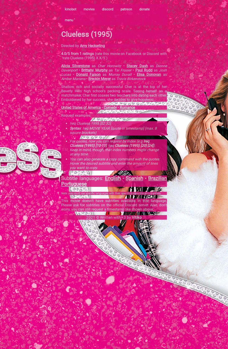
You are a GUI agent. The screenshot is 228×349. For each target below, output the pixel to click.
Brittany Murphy (94, 70)
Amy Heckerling (92, 46)
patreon (126, 9)
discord (107, 9)
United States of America (81, 107)
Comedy (110, 107)
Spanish (134, 178)
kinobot (70, 9)
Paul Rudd (143, 70)
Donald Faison (88, 74)
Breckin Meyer (99, 79)
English (113, 178)
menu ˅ (70, 20)
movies (89, 9)
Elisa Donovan (149, 74)
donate (144, 9)
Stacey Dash (137, 66)
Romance (127, 107)
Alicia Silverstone (75, 66)
